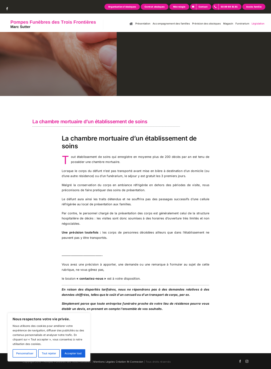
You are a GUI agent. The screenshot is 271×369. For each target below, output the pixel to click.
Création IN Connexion (129, 361)
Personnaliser (24, 353)
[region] (49, 337)
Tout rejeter (49, 353)
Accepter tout (73, 353)
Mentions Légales (104, 361)
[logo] (51, 21)
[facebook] (7, 8)
